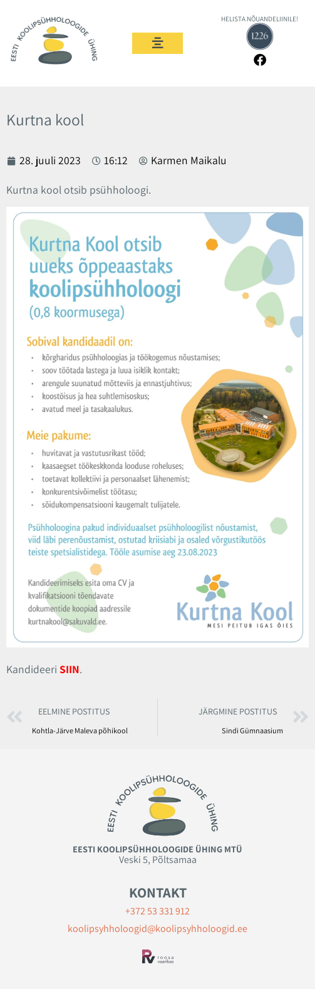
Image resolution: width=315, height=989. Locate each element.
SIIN (69, 669)
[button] (158, 43)
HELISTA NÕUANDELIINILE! (259, 18)
